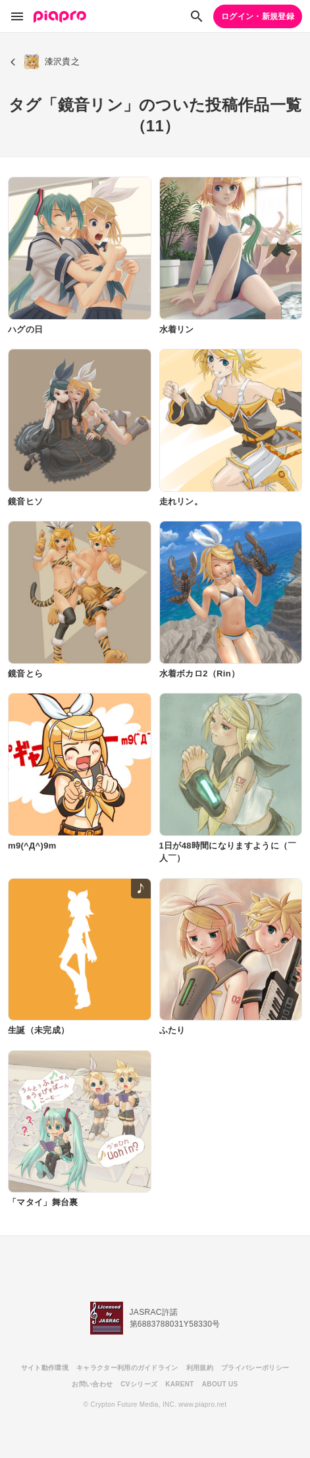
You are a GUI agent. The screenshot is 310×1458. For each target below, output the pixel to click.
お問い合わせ (92, 1384)
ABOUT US (220, 1384)
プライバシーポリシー (255, 1367)
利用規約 (199, 1367)
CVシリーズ (138, 1384)
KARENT (179, 1384)
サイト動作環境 (44, 1367)
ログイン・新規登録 (257, 16)
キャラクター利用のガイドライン (127, 1367)
